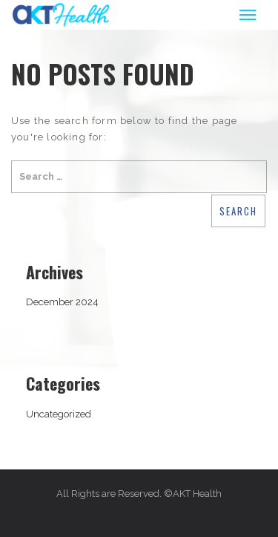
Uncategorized (58, 414)
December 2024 (62, 301)
